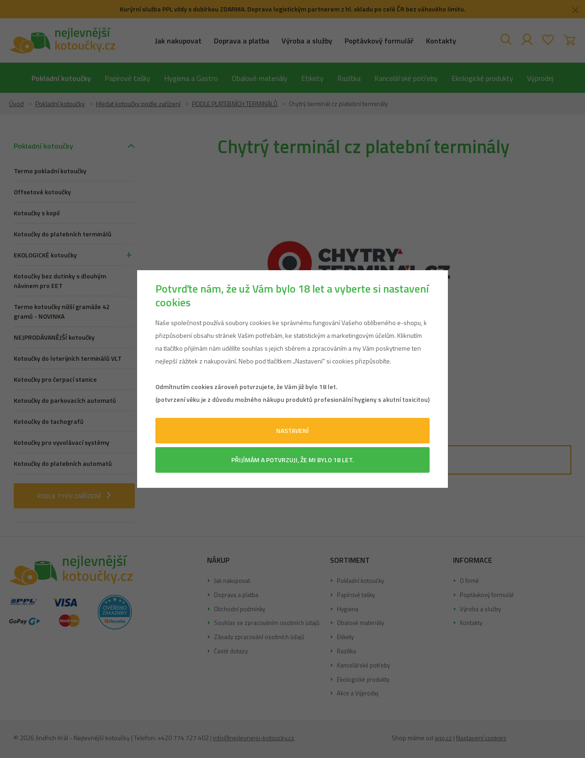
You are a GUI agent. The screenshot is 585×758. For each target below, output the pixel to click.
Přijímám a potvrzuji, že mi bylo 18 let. (292, 459)
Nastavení (292, 430)
